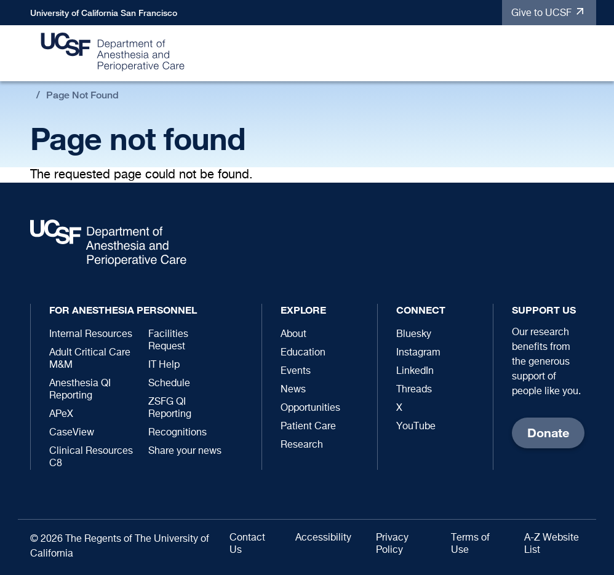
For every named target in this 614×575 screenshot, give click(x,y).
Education (303, 353)
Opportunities (310, 408)
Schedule (169, 384)
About (293, 334)
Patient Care (308, 427)
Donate (548, 432)
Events (296, 371)
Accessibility (323, 538)
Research (302, 445)
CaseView (71, 433)
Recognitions (177, 433)
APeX (61, 414)
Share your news (184, 451)
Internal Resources (90, 334)
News (293, 390)
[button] (581, 54)
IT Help (164, 365)
